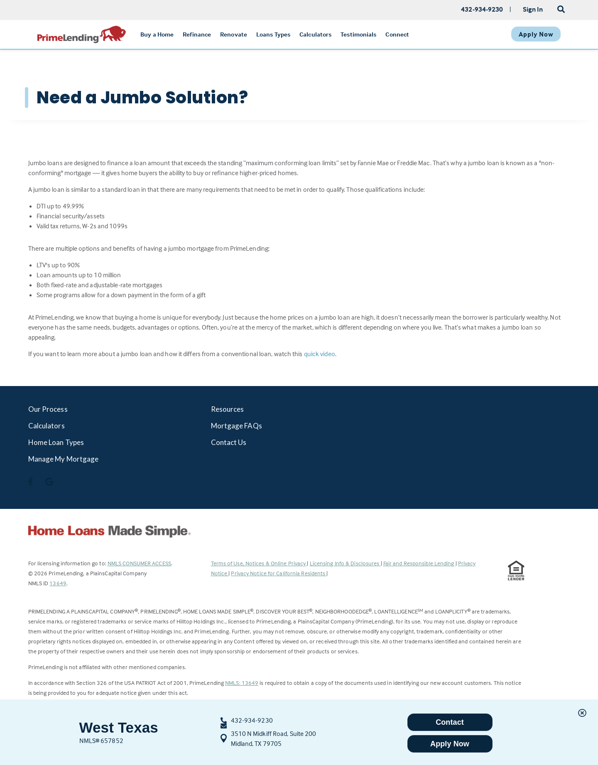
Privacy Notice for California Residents (278, 573)
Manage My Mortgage (63, 459)
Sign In (533, 9)
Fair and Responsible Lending (419, 563)
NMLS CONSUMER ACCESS (139, 563)
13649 (57, 583)
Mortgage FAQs (236, 425)
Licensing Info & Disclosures (345, 563)
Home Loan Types (56, 442)
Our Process (48, 409)
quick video (319, 354)
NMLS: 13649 (241, 682)
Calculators (46, 425)
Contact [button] (450, 722)
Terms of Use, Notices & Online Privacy (259, 563)
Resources (227, 409)
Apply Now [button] (449, 744)
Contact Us (229, 442)
